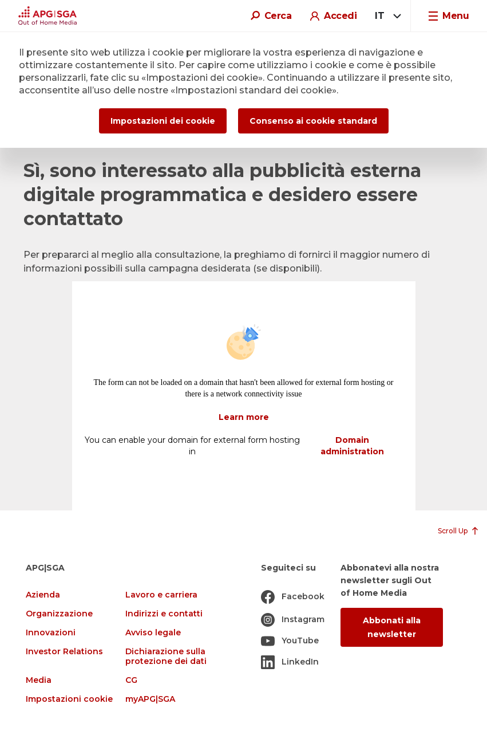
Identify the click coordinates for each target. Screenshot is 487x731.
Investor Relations (64, 652)
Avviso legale (153, 633)
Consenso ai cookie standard (313, 121)
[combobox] (386, 16)
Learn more (244, 417)
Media (39, 680)
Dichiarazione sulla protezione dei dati (166, 656)
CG (131, 680)
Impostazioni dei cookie (162, 121)
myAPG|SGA (150, 699)
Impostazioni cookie (69, 699)
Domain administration (352, 446)
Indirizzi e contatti (164, 614)
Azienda (43, 595)
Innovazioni (51, 633)
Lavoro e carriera (161, 595)
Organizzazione (59, 614)
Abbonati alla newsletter (392, 627)
